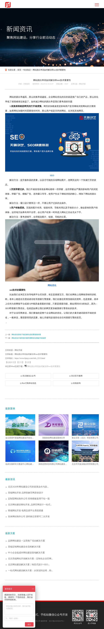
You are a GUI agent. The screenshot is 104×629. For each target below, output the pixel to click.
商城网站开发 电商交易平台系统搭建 (25, 510)
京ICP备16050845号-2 (56, 621)
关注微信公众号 (29, 377)
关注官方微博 (75, 376)
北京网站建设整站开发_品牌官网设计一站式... (30, 504)
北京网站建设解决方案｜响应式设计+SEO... (29, 564)
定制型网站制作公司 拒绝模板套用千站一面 (29, 498)
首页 (19, 70)
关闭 (28, 362)
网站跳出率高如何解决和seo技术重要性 (49, 70)
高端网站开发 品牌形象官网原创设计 (25, 493)
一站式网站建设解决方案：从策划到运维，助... (30, 570)
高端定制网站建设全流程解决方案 (24, 547)
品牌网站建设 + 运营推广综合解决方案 (26, 541)
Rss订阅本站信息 (28, 383)
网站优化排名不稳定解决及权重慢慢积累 (26, 334)
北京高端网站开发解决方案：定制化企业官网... (30, 558)
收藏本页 (11, 362)
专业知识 (27, 70)
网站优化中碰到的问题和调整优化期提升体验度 (29, 338)
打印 (20, 362)
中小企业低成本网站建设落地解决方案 (26, 552)
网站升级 (82, 84)
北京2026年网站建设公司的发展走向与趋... (28, 487)
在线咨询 (76, 383)
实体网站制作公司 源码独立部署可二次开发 (29, 516)
